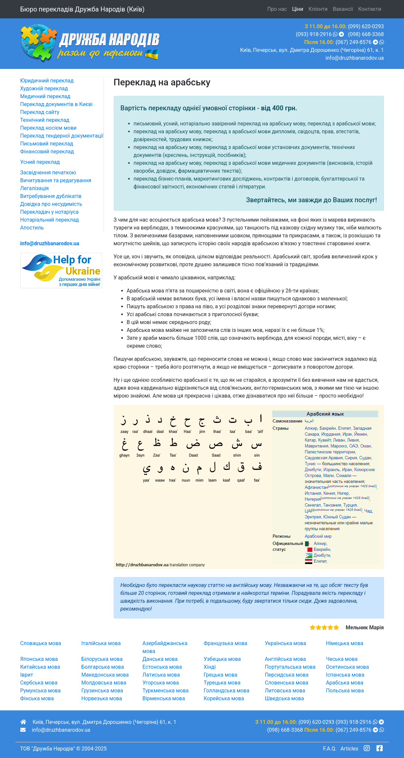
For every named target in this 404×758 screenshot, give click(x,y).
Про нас (277, 9)
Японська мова (39, 659)
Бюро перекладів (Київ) (82, 9)
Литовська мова (285, 690)
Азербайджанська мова (165, 647)
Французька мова (225, 643)
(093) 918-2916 (314, 34)
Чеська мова (342, 659)
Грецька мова (220, 675)
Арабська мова (344, 683)
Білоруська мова (102, 659)
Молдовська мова (103, 683)
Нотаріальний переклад (49, 220)
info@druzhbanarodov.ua (354, 58)
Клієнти (318, 9)
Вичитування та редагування (55, 180)
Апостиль (32, 228)
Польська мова (345, 690)
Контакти (369, 9)
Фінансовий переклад (47, 151)
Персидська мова (286, 675)
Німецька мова (344, 643)
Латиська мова (161, 675)
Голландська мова (226, 690)
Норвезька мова (101, 698)
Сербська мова (39, 683)
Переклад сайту (39, 112)
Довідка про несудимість (51, 204)
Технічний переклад (44, 120)
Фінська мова (37, 698)
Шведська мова (284, 698)
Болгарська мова (102, 667)
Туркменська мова (166, 690)
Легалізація (34, 188)
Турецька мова (221, 683)
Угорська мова (161, 683)
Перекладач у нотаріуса (49, 212)
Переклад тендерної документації (62, 136)
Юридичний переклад (47, 80)
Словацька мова (40, 643)
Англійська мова (285, 659)
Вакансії (343, 9)
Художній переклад (44, 88)
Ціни (297, 9)
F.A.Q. (330, 749)
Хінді (209, 667)
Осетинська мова (347, 667)
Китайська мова (40, 667)
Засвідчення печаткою (48, 172)
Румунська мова (40, 690)
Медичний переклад (45, 96)
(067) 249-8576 (353, 42)
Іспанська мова (345, 675)
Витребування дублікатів (51, 196)
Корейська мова (223, 698)
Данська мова (160, 659)
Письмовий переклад (46, 144)
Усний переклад (40, 162)
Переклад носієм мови (48, 128)
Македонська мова (105, 675)
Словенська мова (286, 683)
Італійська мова (101, 643)
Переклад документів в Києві (56, 104)
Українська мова (285, 643)
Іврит (26, 675)
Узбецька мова (222, 659)
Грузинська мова (102, 690)
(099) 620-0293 (366, 26)
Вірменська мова (164, 698)
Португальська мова (290, 667)
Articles (349, 749)
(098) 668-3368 (366, 34)
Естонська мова (162, 667)
